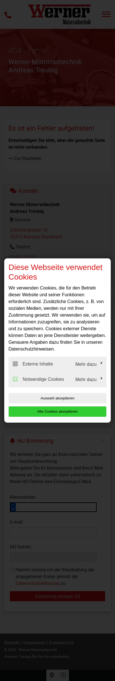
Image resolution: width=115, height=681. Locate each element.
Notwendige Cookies (38, 379)
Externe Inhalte (33, 363)
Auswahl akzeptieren (58, 398)
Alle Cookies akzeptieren (57, 411)
